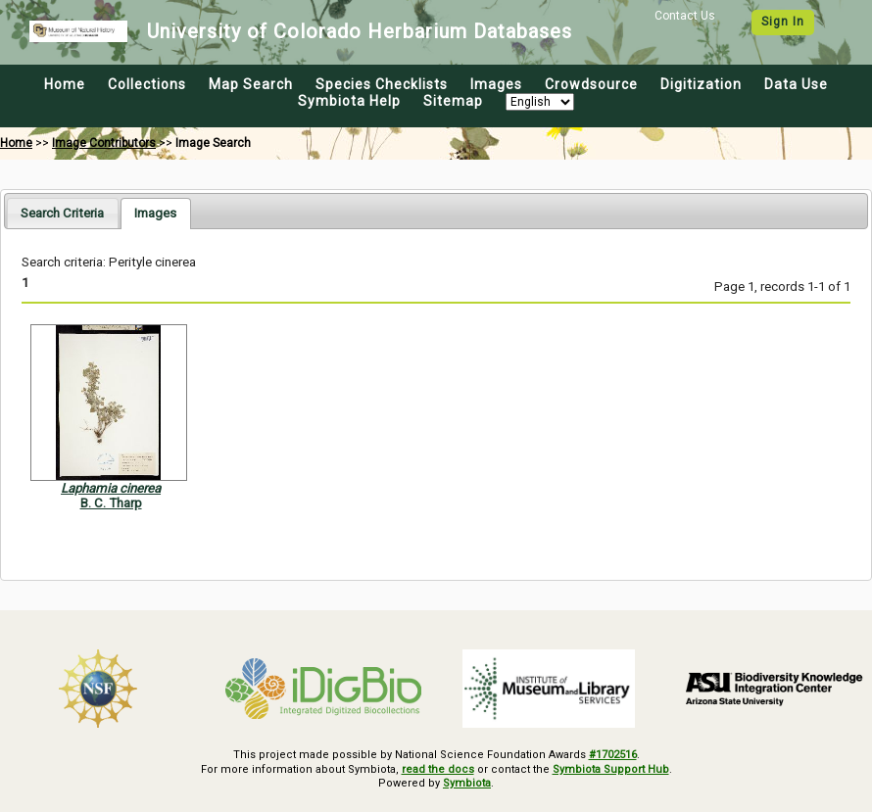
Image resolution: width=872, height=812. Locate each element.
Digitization (701, 84)
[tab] (62, 213)
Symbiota (467, 783)
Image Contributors (104, 143)
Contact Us (684, 16)
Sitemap (453, 101)
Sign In (782, 21)
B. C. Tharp (111, 503)
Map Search (251, 84)
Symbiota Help (349, 101)
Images (496, 84)
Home (64, 84)
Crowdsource (591, 84)
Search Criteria (62, 213)
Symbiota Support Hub (611, 769)
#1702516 (613, 754)
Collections (147, 84)
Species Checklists (381, 84)
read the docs (438, 769)
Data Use (796, 84)
